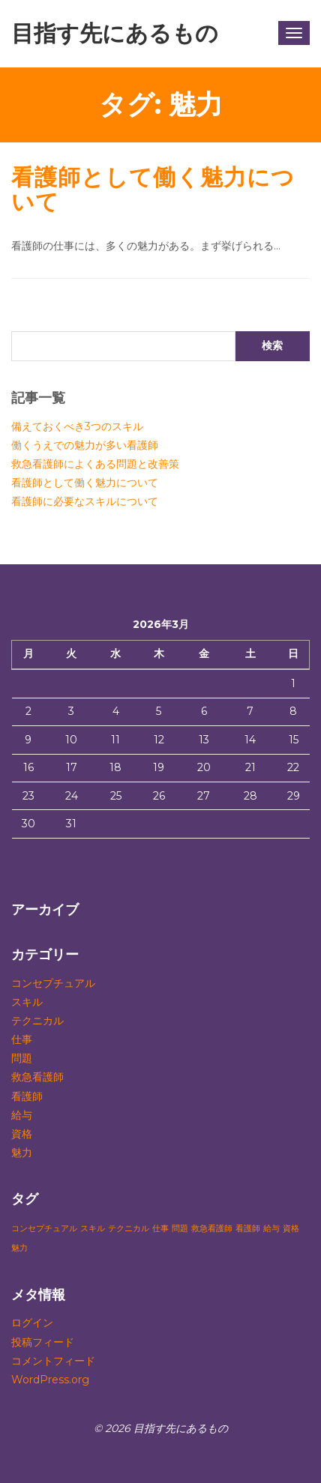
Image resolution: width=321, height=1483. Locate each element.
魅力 (21, 1152)
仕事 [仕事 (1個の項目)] (160, 1228)
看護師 (27, 1096)
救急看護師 (37, 1077)
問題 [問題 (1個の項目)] (180, 1228)
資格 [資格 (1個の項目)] (291, 1228)
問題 (21, 1058)
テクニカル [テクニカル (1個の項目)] (128, 1228)
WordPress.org (50, 1379)
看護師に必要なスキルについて (84, 501)
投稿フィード (42, 1342)
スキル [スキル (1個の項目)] (92, 1228)
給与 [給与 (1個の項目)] (271, 1228)
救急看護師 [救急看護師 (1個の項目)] (211, 1228)
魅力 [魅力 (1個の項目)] (19, 1248)
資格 (21, 1134)
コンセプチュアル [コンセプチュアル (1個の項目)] (44, 1228)
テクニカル (37, 1020)
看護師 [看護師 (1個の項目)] (248, 1228)
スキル (27, 1002)
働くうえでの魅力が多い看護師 (84, 445)
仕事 (21, 1039)
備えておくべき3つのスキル (77, 426)
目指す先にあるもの (114, 33)
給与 (21, 1115)
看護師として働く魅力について (153, 189)
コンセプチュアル (53, 983)
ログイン (32, 1322)
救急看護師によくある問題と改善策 (95, 464)
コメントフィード (53, 1361)
